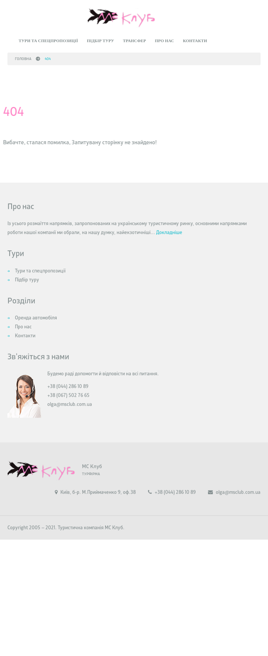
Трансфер (134, 39)
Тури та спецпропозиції (48, 39)
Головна (23, 56)
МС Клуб (92, 476)
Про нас (164, 39)
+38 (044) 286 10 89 (172, 502)
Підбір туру (100, 39)
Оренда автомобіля (36, 328)
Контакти (195, 39)
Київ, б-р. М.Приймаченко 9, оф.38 (95, 502)
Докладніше (169, 243)
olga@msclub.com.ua (69, 414)
